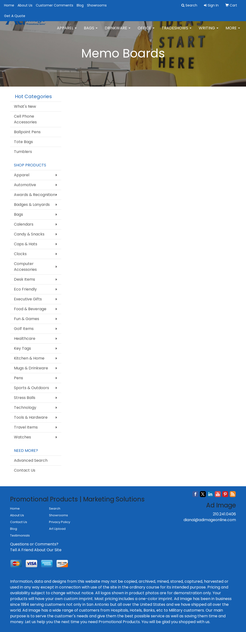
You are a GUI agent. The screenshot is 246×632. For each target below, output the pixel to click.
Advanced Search (31, 460)
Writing (208, 31)
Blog (80, 5)
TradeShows (176, 31)
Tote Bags (23, 142)
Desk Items (24, 279)
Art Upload (57, 528)
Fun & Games (26, 319)
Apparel (67, 31)
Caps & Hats (25, 244)
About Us (25, 5)
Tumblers (23, 151)
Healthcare (24, 338)
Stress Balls (24, 397)
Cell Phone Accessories (25, 119)
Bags (91, 31)
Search (54, 508)
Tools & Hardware (31, 417)
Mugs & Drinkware (31, 368)
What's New (25, 106)
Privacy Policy (59, 522)
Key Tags (22, 348)
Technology (25, 407)
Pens (18, 378)
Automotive (25, 185)
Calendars (23, 224)
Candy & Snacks (29, 234)
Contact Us (24, 470)
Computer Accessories (25, 266)
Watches (22, 437)
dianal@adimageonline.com (210, 520)
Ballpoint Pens (27, 132)
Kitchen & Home (29, 358)
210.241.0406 (224, 514)
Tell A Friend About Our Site (36, 550)
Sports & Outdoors (31, 388)
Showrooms (97, 5)
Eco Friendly (25, 289)
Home (9, 5)
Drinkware (117, 31)
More (233, 31)
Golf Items (24, 328)
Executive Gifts (28, 299)
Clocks (20, 254)
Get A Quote (14, 15)
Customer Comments (54, 5)
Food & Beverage (30, 309)
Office (146, 31)
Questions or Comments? (34, 544)
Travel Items (26, 427)
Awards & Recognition (34, 194)
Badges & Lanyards (32, 204)
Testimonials (20, 535)
